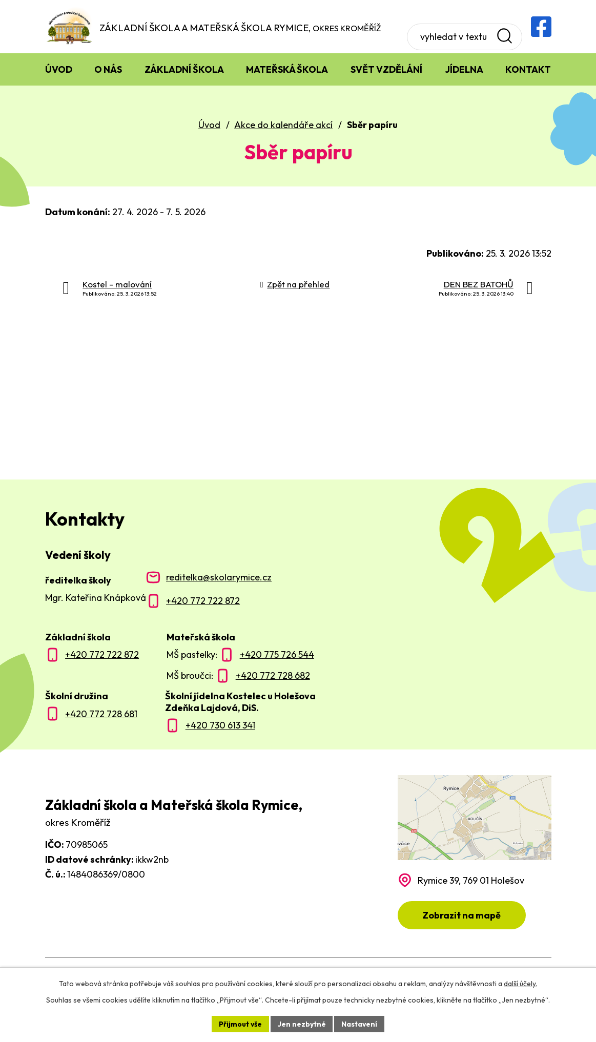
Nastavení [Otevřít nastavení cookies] (360, 1023)
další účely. (520, 983)
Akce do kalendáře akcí (283, 125)
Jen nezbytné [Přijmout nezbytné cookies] (302, 1023)
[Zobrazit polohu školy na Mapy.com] (474, 853)
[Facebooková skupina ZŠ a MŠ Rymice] (541, 26)
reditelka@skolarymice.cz (219, 577)
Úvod (209, 125)
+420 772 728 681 (101, 714)
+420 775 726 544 (277, 655)
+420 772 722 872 (203, 601)
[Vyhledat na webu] (459, 26)
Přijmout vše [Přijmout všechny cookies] (240, 1023)
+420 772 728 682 (273, 676)
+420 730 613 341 (220, 726)
